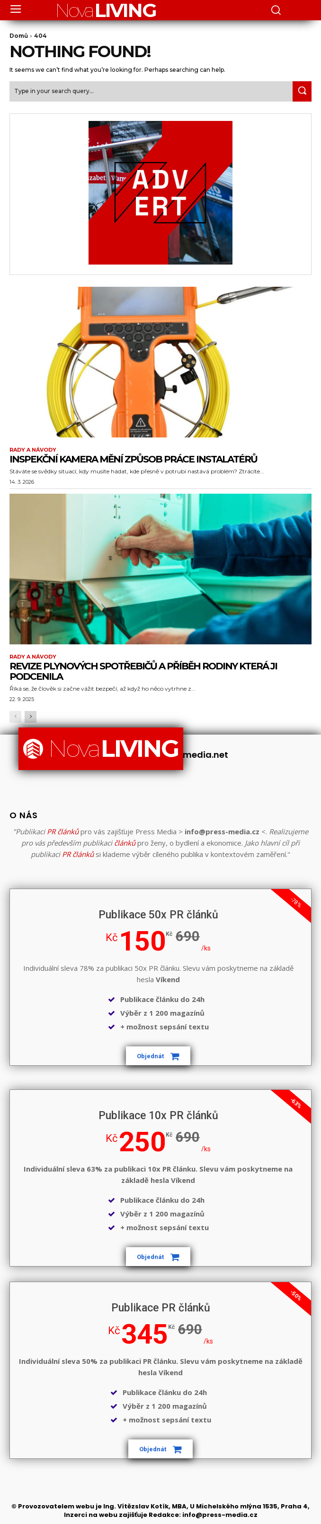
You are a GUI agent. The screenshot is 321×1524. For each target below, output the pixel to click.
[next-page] (30, 717)
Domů (18, 35)
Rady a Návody (32, 450)
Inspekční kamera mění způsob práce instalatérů (133, 459)
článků (124, 843)
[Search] (302, 91)
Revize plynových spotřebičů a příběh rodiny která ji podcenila (143, 671)
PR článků (63, 831)
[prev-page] (15, 717)
